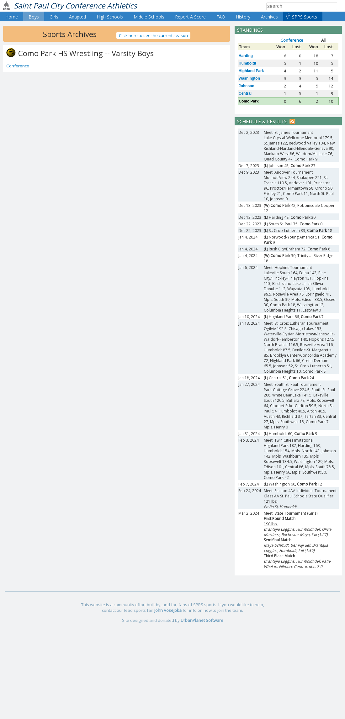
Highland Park (251, 71)
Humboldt (247, 63)
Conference (17, 66)
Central (245, 93)
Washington (249, 78)
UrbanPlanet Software (202, 620)
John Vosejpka (168, 610)
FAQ (220, 17)
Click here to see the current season (153, 35)
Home (11, 17)
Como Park (248, 101)
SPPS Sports (304, 17)
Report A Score (190, 17)
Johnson (246, 86)
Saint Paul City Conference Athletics (75, 5)
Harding (246, 56)
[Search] (301, 6)
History (243, 17)
